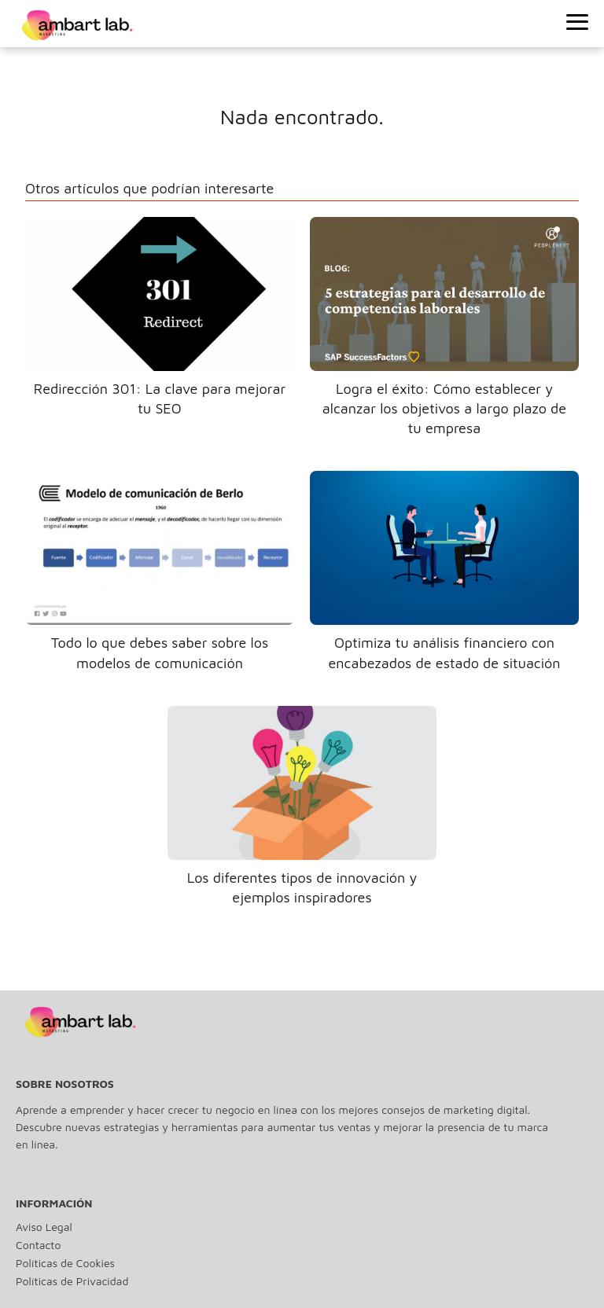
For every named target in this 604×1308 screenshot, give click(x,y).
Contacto (38, 1244)
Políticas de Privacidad (72, 1281)
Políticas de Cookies (65, 1262)
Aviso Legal (44, 1226)
